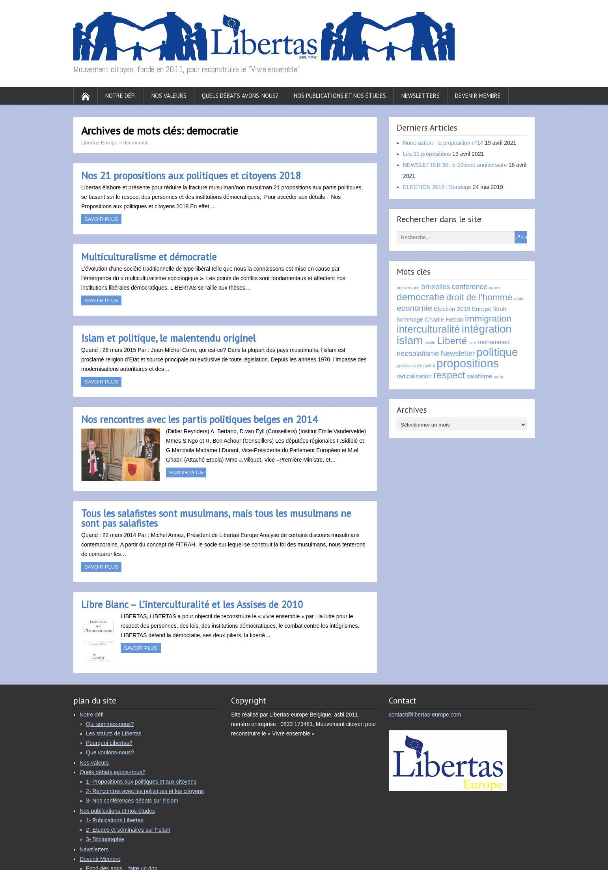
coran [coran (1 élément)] (494, 287)
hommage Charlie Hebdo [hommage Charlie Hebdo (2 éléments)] (430, 319)
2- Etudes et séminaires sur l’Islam (128, 830)
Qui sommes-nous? (110, 724)
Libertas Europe (99, 143)
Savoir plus (101, 219)
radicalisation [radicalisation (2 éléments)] (414, 376)
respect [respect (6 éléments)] (449, 375)
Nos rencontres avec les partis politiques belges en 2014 (199, 419)
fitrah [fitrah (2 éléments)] (499, 308)
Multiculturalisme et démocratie (148, 257)
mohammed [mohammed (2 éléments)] (493, 342)
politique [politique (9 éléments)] (497, 352)
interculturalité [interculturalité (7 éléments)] (428, 329)
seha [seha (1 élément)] (498, 376)
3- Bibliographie (105, 839)
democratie (136, 143)
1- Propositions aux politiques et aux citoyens (141, 781)
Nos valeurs (169, 95)
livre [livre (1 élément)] (472, 342)
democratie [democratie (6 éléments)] (420, 297)
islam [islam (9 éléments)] (410, 340)
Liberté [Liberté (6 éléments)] (452, 340)
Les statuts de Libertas (114, 733)
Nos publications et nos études (340, 95)
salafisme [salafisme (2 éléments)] (479, 376)
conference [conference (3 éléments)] (469, 287)
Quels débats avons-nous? (240, 95)
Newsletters (420, 95)
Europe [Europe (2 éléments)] (481, 308)
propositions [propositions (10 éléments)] (467, 363)
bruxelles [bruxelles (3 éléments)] (435, 287)
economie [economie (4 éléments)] (414, 307)
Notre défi (120, 95)
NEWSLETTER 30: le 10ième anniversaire (455, 165)
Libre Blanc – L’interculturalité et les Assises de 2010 (192, 604)
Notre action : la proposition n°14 (443, 143)
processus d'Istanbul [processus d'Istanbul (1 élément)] (416, 365)
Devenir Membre (478, 95)
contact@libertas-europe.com (425, 714)
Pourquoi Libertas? (109, 743)
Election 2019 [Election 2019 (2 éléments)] (452, 308)
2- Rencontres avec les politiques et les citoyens (145, 791)
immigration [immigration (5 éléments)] (488, 318)
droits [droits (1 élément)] (519, 298)
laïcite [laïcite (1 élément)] (430, 342)
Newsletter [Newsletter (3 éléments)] (458, 353)
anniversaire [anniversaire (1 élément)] (408, 287)
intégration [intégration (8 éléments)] (486, 329)
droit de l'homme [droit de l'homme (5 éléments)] (479, 297)
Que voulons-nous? (110, 752)
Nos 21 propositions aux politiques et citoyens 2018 (191, 175)
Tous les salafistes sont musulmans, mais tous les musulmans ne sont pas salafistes (216, 518)
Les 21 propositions (427, 154)
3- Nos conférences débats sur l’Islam (132, 800)
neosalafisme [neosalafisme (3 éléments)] (418, 353)
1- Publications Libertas (115, 820)
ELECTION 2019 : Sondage (437, 187)
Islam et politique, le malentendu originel (168, 338)
